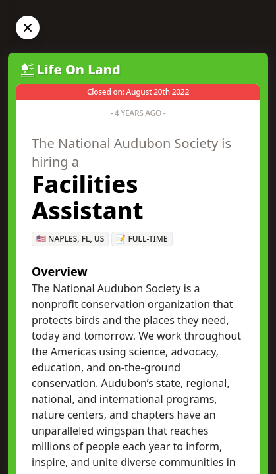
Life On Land (79, 69)
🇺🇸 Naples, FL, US (70, 238)
